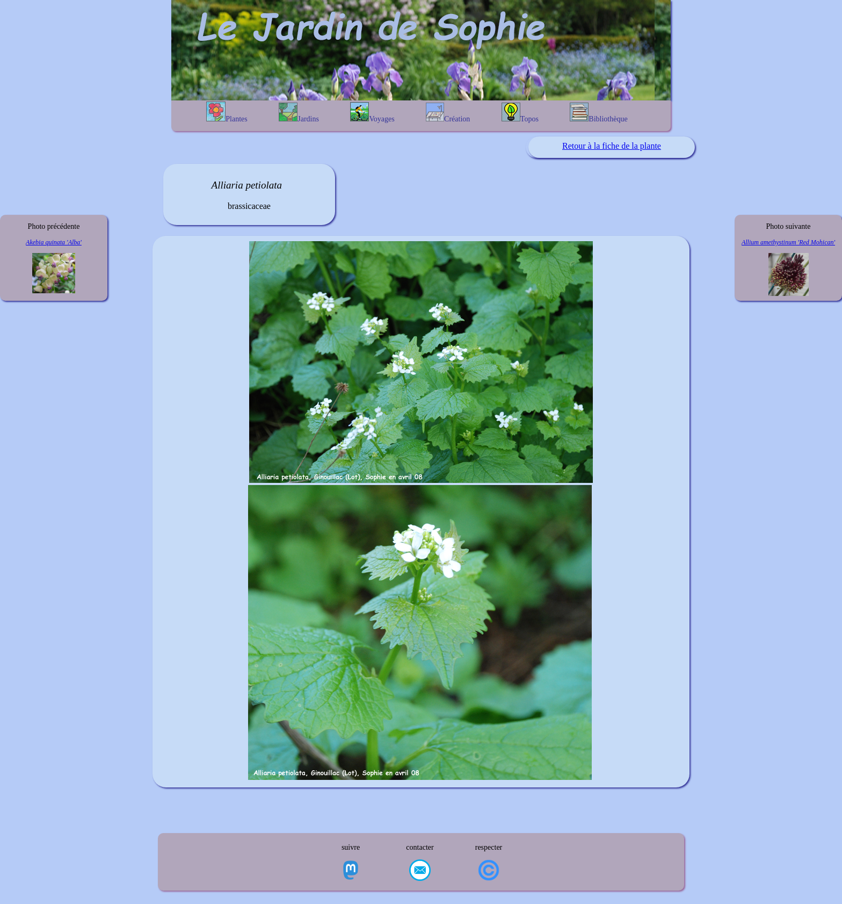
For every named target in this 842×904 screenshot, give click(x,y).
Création (448, 113)
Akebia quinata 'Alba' (54, 242)
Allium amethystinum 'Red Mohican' (788, 242)
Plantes (226, 112)
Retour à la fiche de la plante (611, 145)
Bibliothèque (598, 113)
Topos (520, 113)
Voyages (372, 112)
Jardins (299, 113)
